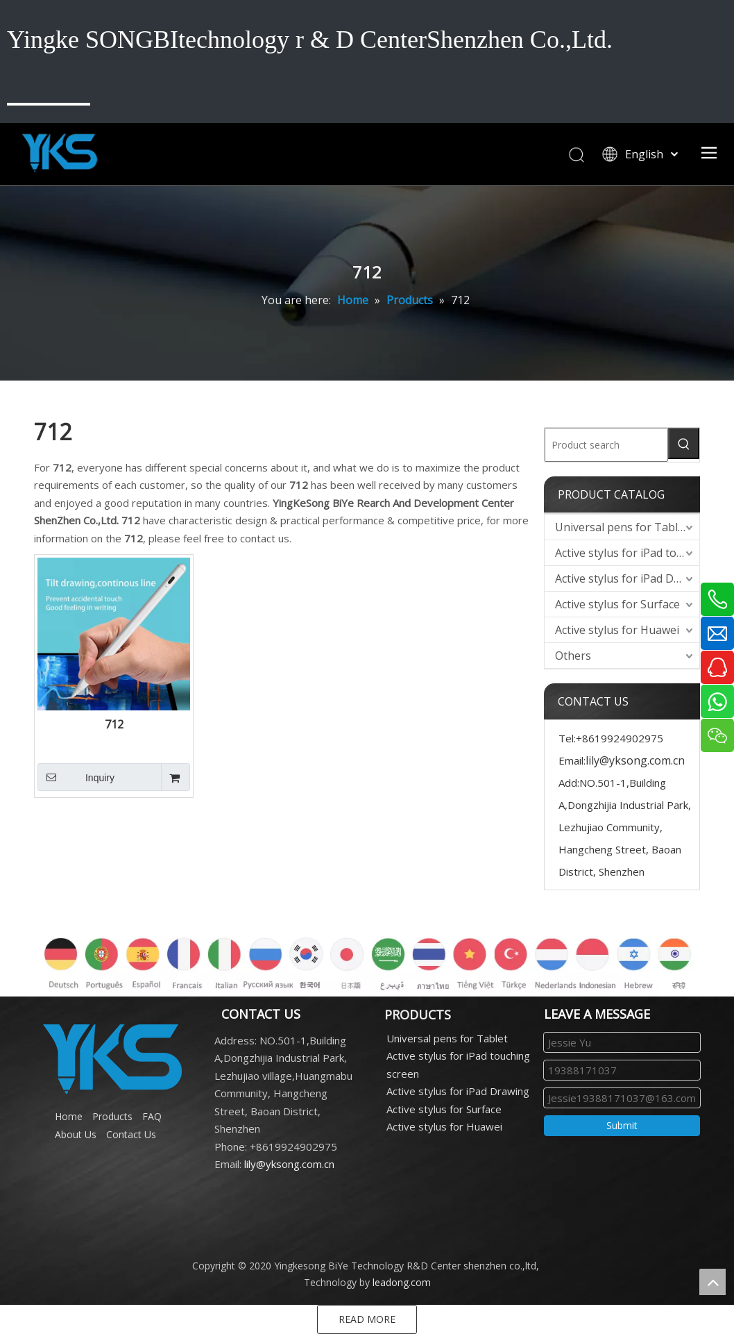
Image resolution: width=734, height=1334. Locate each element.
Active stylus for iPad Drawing (627, 578)
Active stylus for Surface (617, 604)
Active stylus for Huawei (617, 629)
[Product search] (606, 445)
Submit (622, 1125)
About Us (75, 1134)
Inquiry (75, 777)
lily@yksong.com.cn (635, 760)
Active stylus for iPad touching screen (627, 552)
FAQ (152, 1116)
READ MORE (367, 1319)
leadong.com (402, 1282)
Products (112, 1116)
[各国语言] (367, 957)
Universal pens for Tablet (621, 527)
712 (114, 724)
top (712, 1282)
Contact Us (131, 1134)
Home (69, 1116)
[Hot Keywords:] (683, 443)
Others (573, 655)
